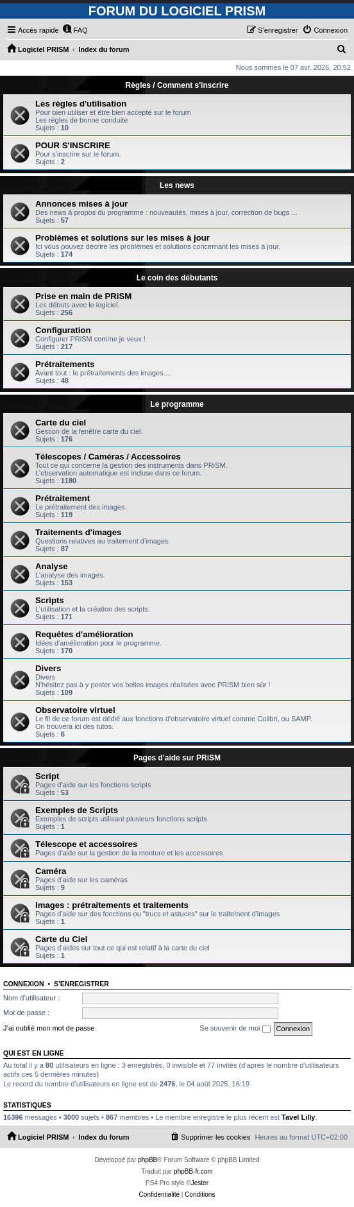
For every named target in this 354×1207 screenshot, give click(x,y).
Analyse (51, 566)
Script (47, 776)
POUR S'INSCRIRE (72, 145)
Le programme (176, 404)
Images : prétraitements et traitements (112, 905)
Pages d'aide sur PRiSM (177, 757)
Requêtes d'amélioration (84, 634)
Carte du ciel (60, 422)
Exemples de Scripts (76, 810)
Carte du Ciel (61, 939)
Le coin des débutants (177, 277)
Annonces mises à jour (81, 204)
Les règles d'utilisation (80, 103)
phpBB (147, 1159)
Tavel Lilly (298, 1117)
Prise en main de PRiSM (83, 296)
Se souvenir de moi (234, 1028)
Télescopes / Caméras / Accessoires (108, 456)
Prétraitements (64, 364)
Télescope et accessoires (86, 844)
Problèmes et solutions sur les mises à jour (122, 238)
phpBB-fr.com (193, 1171)
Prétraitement (62, 498)
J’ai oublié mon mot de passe (48, 1028)
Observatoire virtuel (75, 710)
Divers (48, 668)
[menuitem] (75, 30)
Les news (177, 185)
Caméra (50, 871)
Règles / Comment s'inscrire (177, 85)
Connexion (23, 984)
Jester (199, 1182)
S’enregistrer (81, 984)
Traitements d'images (78, 532)
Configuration (62, 330)
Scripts (49, 600)
